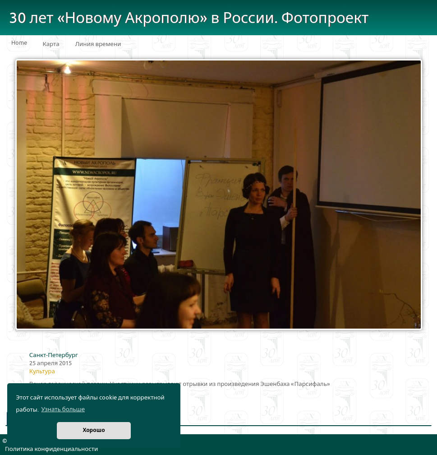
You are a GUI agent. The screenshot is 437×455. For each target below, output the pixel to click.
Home (19, 43)
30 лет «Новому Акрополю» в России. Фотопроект (189, 18)
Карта (51, 44)
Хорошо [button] (94, 430)
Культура (42, 371)
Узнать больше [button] (63, 409)
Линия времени (98, 44)
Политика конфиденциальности (51, 449)
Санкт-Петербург (53, 355)
